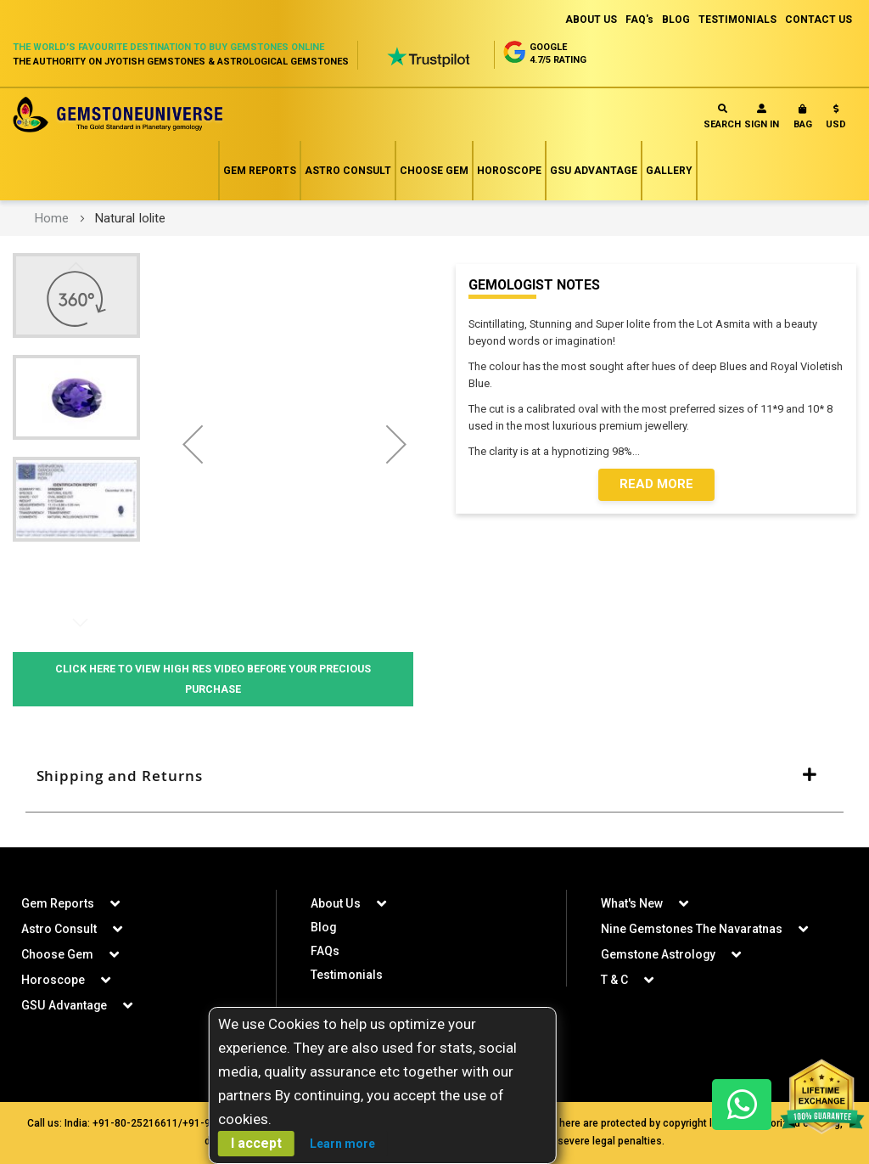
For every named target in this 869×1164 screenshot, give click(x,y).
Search (722, 117)
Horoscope (509, 171)
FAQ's (639, 19)
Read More (656, 484)
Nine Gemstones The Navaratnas (691, 929)
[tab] (434, 776)
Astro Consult (348, 171)
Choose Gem (434, 171)
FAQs (325, 951)
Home (52, 218)
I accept (256, 1143)
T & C (614, 980)
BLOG (676, 19)
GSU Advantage (593, 171)
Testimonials (347, 974)
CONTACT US (818, 19)
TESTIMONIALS (737, 19)
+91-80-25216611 (135, 1123)
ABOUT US (591, 19)
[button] (836, 120)
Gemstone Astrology (658, 954)
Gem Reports (259, 171)
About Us (335, 903)
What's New (632, 903)
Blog (324, 927)
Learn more (342, 1143)
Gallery (669, 171)
